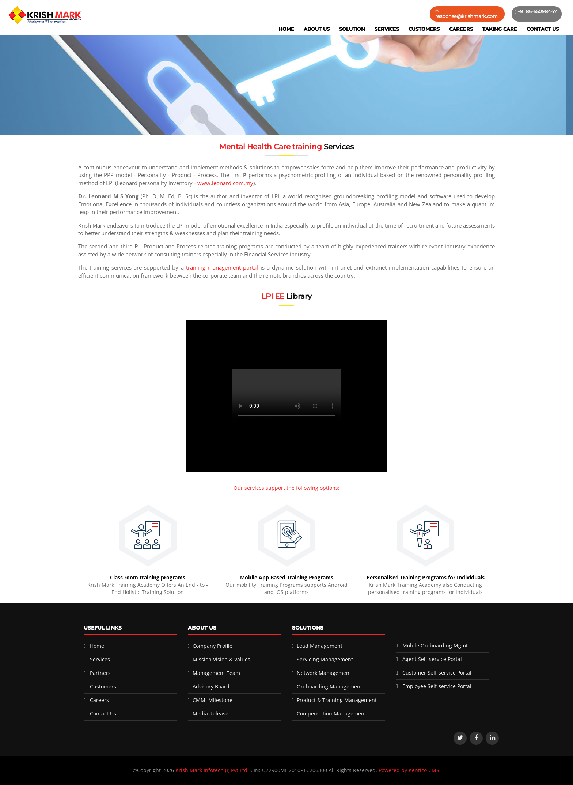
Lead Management (319, 645)
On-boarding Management (329, 686)
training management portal (222, 267)
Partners (100, 672)
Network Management (324, 672)
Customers (424, 29)
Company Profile (212, 645)
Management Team (216, 672)
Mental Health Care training (271, 146)
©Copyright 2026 (154, 770)
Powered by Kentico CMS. (410, 770)
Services (387, 29)
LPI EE (272, 296)
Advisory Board (211, 686)
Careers (461, 29)
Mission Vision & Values (221, 659)
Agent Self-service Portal (432, 659)
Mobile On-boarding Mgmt (435, 645)
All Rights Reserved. (353, 770)
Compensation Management (331, 713)
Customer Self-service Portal (436, 672)
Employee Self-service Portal (436, 686)
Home (286, 29)
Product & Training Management (337, 699)
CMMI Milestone (212, 699)
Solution (352, 29)
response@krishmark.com (466, 16)
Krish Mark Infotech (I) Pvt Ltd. (212, 770)
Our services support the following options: (286, 487)
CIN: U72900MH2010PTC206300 (288, 770)
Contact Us (543, 29)
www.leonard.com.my (225, 183)
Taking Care (499, 29)
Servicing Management (325, 659)
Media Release (210, 713)
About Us (317, 29)
